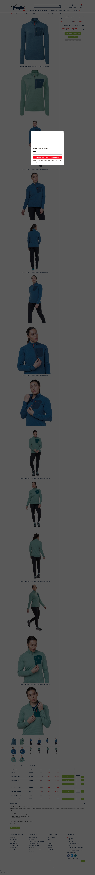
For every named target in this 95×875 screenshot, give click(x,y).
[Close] (63, 132)
